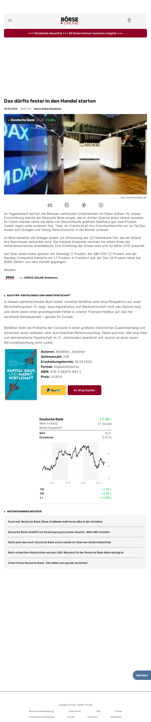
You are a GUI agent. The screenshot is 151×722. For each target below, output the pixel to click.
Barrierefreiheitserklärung (41, 711)
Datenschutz (75, 711)
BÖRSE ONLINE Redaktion (41, 277)
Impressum (92, 717)
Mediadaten (116, 717)
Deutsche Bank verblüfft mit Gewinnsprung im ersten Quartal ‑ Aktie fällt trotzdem (59, 532)
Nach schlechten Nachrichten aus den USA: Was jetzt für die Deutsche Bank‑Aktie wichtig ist (66, 552)
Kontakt (71, 717)
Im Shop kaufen (84, 390)
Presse (119, 711)
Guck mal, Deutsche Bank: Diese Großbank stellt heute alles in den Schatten (55, 521)
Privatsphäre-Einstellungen (42, 717)
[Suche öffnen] (141, 20)
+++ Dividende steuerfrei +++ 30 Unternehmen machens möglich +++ (75, 33)
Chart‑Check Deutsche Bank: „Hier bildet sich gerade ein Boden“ (48, 562)
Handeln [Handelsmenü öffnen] (142, 675)
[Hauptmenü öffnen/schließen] (10, 20)
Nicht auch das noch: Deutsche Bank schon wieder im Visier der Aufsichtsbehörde (59, 542)
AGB (98, 711)
